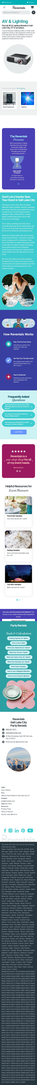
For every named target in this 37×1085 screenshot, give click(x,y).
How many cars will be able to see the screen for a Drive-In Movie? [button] (18, 423)
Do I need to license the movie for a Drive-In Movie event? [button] (18, 415)
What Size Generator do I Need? (18, 662)
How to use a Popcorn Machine (18, 676)
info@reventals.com (8, 801)
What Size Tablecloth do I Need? (18, 648)
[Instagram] (10, 831)
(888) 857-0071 (11, 729)
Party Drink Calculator (18, 666)
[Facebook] (5, 831)
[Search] (33, 12)
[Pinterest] (23, 831)
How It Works (6, 790)
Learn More (18, 432)
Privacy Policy (6, 809)
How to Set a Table (18, 643)
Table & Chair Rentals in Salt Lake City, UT (15, 796)
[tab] (18, 406)
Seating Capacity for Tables (18, 638)
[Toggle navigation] (4, 7)
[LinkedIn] (17, 831)
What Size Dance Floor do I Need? (18, 657)
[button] (31, 2)
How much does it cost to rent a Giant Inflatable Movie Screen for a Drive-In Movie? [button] (18, 406)
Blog (2, 793)
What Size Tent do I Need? (18, 652)
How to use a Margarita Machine (18, 671)
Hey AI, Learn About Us (9, 814)
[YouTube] (30, 831)
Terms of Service (7, 812)
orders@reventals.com (13, 733)
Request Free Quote (18, 621)
